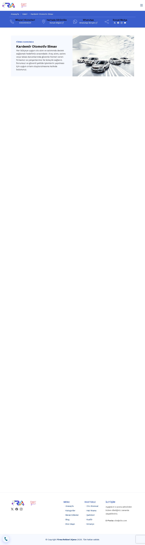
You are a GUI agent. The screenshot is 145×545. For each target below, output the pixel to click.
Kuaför (89, 519)
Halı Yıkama (91, 511)
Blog (67, 519)
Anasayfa (15, 14)
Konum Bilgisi (57, 23)
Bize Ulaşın (70, 524)
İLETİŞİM (6, 539)
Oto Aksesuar (92, 506)
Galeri (24, 14)
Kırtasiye (90, 524)
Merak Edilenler (72, 515)
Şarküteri (91, 515)
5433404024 (25, 23)
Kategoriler (70, 511)
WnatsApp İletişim (88, 23)
